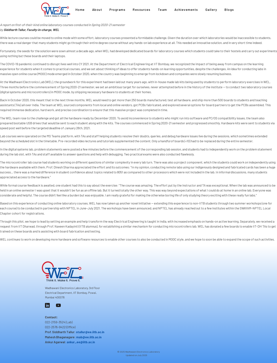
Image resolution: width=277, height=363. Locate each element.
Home (80, 10)
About (97, 10)
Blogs (229, 10)
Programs (117, 10)
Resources (142, 10)
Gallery (211, 10)
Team (162, 10)
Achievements (186, 10)
